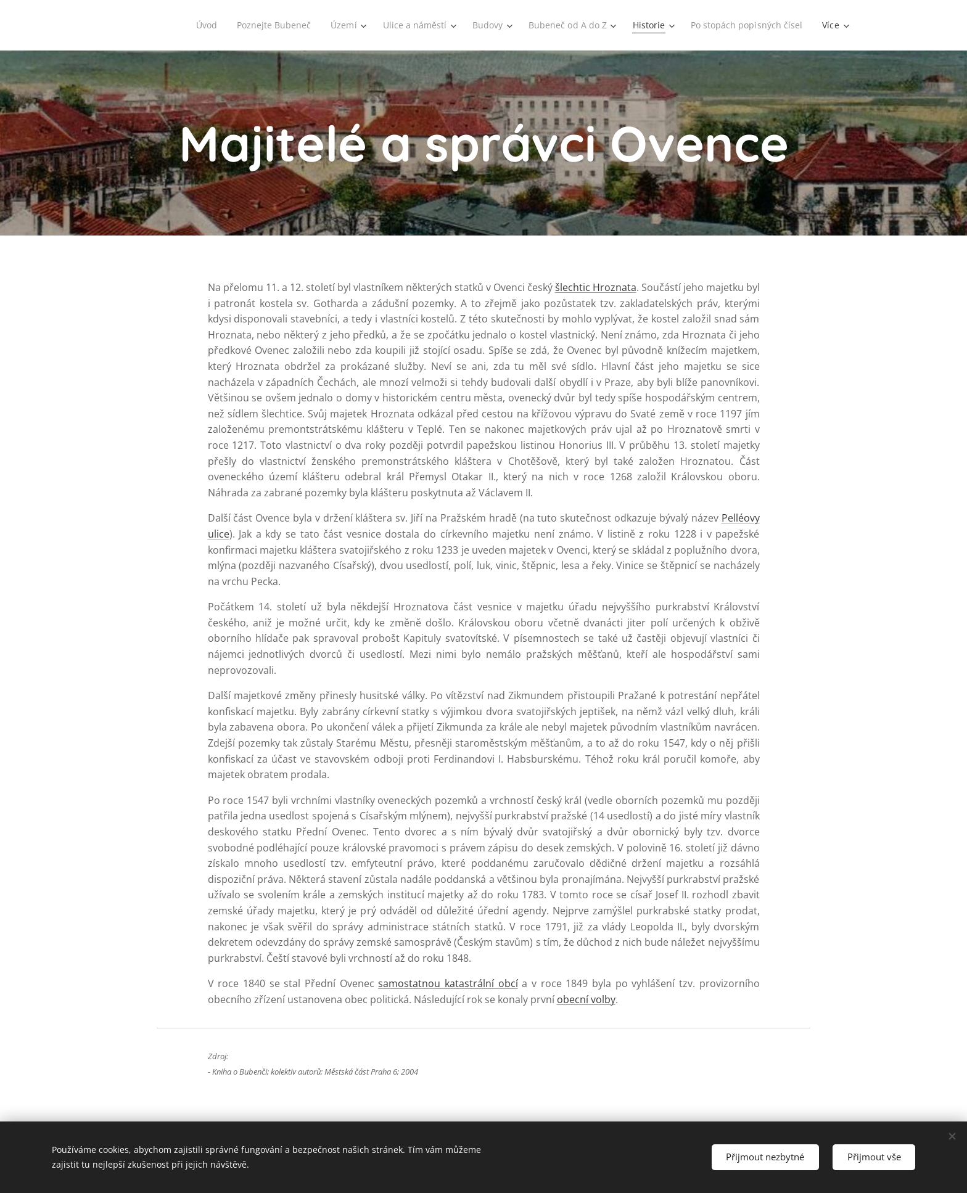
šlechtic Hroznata (595, 287)
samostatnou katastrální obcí (447, 983)
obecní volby (586, 999)
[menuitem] (195, 25)
